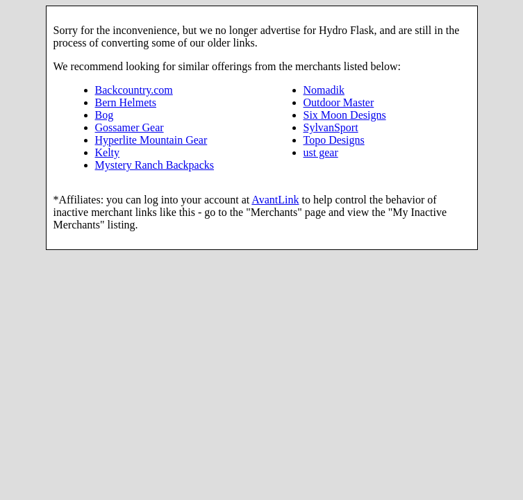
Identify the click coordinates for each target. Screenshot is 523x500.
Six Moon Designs (345, 115)
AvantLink (275, 200)
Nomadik (324, 90)
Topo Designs (334, 140)
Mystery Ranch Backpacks (155, 165)
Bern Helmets (125, 102)
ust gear (321, 152)
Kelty (107, 152)
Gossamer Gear (129, 127)
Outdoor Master (339, 102)
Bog (104, 115)
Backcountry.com (134, 90)
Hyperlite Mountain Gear (151, 140)
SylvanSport (331, 127)
